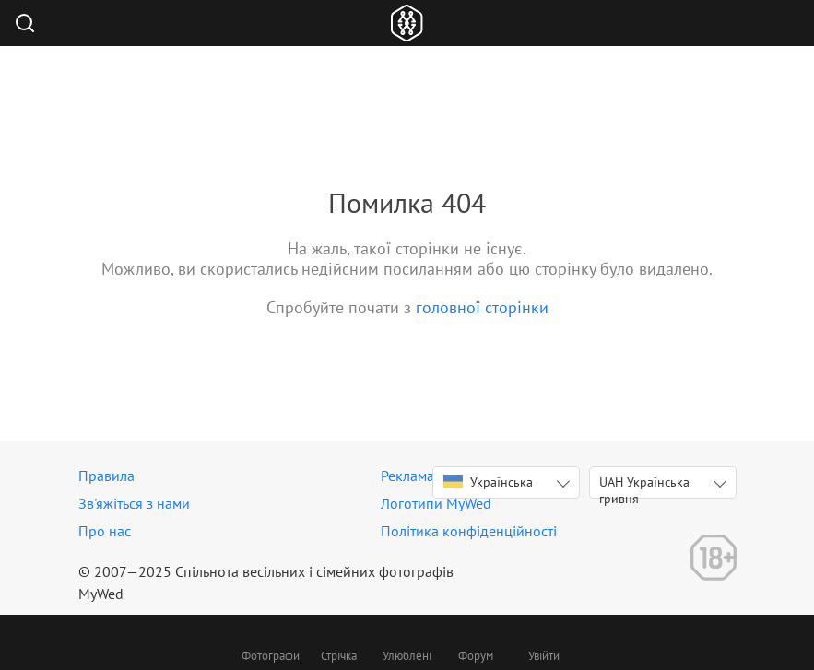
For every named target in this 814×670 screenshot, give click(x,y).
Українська (488, 482)
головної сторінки (482, 307)
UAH (644, 486)
